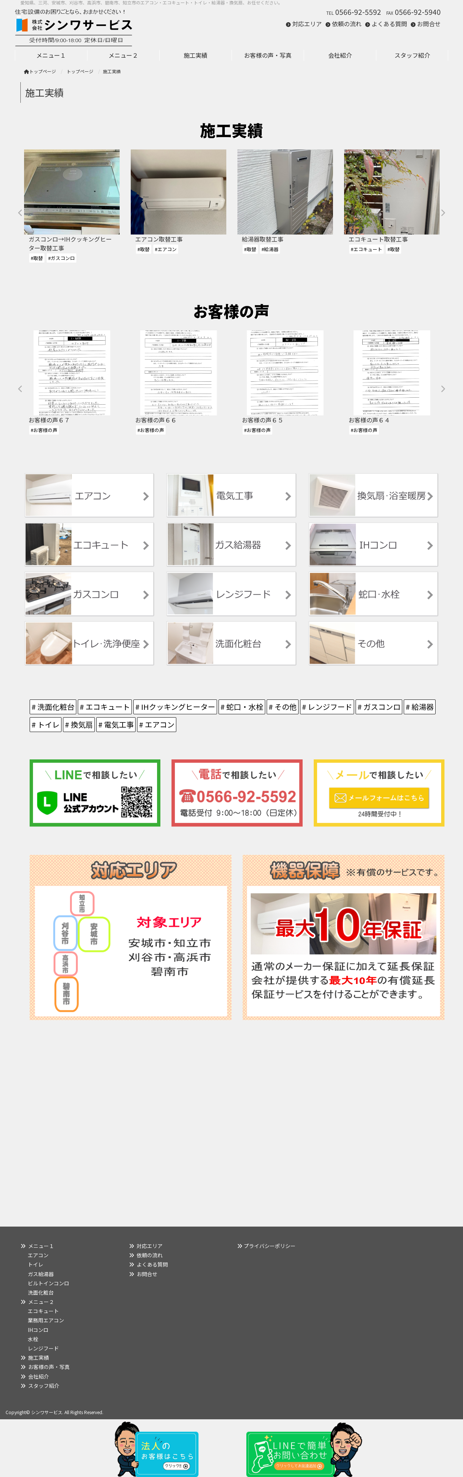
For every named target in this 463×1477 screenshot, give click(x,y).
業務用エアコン (46, 1320)
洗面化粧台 (41, 1292)
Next (442, 213)
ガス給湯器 (41, 1274)
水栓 (33, 1339)
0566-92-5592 (358, 12)
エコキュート (43, 1311)
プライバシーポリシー (270, 1246)
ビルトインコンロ (48, 1283)
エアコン (38, 1255)
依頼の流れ (347, 23)
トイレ (35, 1264)
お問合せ (429, 23)
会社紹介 (38, 1376)
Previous (20, 213)
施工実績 (38, 1357)
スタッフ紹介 (43, 1385)
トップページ (40, 71)
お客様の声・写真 (49, 1366)
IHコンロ (38, 1329)
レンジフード (43, 1348)
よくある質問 (389, 23)
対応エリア (307, 23)
